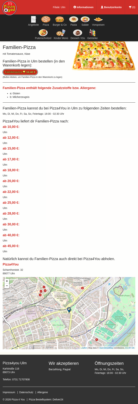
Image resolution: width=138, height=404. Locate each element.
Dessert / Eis (78, 34)
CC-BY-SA (129, 348)
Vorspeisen (98, 21)
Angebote (33, 21)
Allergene (42, 392)
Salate (85, 21)
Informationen (83, 7)
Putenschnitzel (43, 34)
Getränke (92, 34)
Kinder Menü (61, 34)
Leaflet (84, 348)
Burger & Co (60, 21)
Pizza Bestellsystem (40, 399)
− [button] (7, 286)
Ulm (63, 7)
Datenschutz (26, 392)
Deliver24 (58, 399)
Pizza (45, 21)
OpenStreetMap (106, 348)
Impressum (9, 392)
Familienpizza (20, 72)
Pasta (73, 21)
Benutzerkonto (111, 7)
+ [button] (7, 281)
